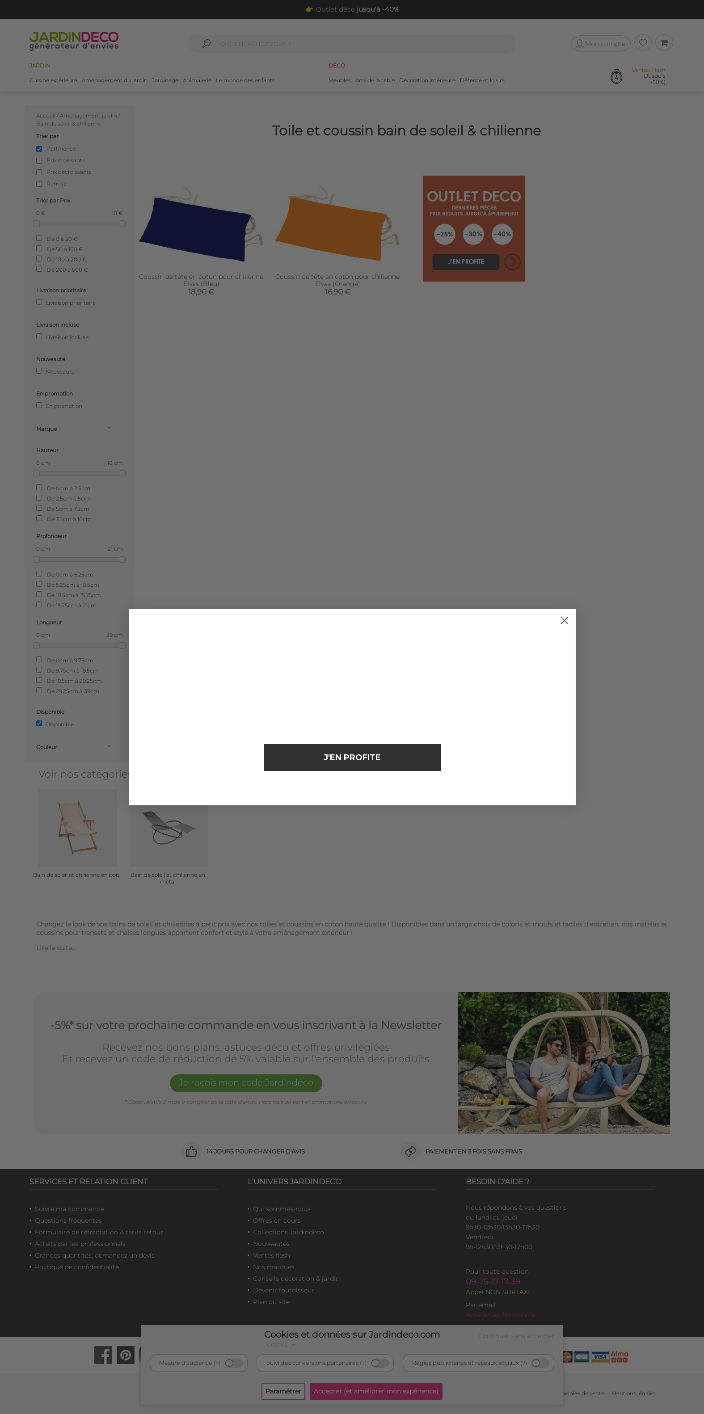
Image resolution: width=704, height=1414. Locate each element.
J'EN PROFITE (352, 757)
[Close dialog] (564, 620)
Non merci (352, 787)
